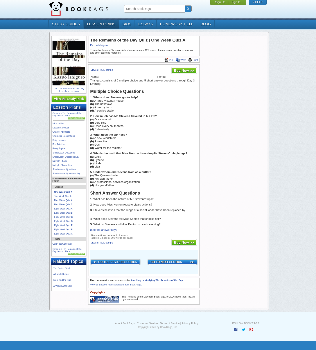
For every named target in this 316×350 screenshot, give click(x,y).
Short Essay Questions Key (65, 157)
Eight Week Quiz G (63, 234)
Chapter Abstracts (61, 132)
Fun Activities (58, 144)
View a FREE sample (102, 70)
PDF (169, 60)
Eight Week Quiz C (63, 217)
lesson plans (101, 24)
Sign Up (220, 2)
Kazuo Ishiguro (99, 45)
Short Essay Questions (63, 153)
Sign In (236, 2)
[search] (154, 8)
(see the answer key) (103, 229)
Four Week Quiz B (63, 204)
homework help (177, 24)
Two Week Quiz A (63, 196)
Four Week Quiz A (63, 200)
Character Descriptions (63, 136)
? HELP (258, 2)
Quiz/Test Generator (62, 244)
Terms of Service (170, 323)
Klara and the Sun (62, 280)
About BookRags (125, 323)
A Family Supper (61, 274)
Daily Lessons (59, 140)
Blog (206, 24)
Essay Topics (58, 148)
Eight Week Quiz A (63, 208)
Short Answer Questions (64, 169)
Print (193, 60)
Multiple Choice (59, 161)
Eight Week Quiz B (63, 213)
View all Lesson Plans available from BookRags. (116, 284)
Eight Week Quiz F (63, 229)
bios (126, 24)
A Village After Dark (62, 286)
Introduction (58, 123)
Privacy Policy (190, 323)
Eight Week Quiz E (63, 225)
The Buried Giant (61, 268)
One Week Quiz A (63, 192)
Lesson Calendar (60, 127)
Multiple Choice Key (62, 165)
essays (145, 24)
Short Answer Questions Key (66, 173)
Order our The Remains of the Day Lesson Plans (67, 114)
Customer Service (147, 323)
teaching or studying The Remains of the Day (157, 280)
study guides (66, 24)
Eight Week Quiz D (63, 221)
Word (181, 60)
